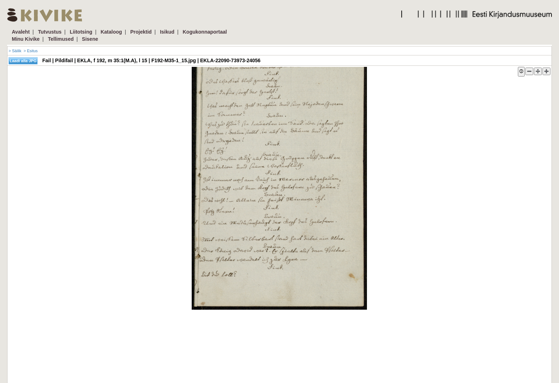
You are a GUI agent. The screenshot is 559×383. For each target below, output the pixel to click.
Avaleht (21, 32)
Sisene (90, 39)
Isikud (167, 32)
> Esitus (31, 51)
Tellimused (61, 39)
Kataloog (111, 32)
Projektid (141, 32)
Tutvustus (50, 32)
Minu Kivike (26, 39)
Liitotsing (81, 32)
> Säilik (15, 51)
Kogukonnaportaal (205, 32)
